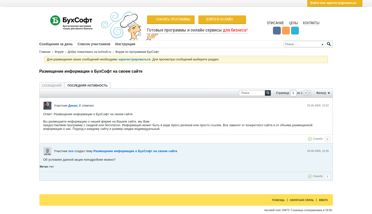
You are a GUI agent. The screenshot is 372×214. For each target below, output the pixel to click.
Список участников (94, 44)
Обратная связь (302, 200)
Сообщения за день (56, 44)
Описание (275, 23)
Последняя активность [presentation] (88, 85)
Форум (59, 52)
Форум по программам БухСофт (137, 52)
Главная (45, 52)
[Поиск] (308, 44)
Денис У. (74, 105)
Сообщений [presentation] (52, 85)
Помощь (278, 200)
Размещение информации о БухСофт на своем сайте (135, 151)
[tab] (51, 85)
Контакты (311, 23)
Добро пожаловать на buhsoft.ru (89, 52)
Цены (293, 23)
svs (71, 151)
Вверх (323, 200)
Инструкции (125, 44)
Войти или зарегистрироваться (334, 3)
